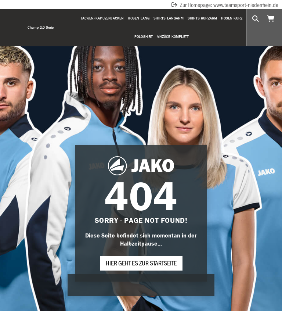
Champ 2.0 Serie (41, 27)
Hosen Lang (138, 18)
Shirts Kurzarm (202, 18)
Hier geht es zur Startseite (141, 262)
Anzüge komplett (173, 36)
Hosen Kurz (231, 18)
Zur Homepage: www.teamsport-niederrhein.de (224, 4)
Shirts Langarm (168, 18)
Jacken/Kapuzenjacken (102, 18)
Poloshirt (143, 36)
